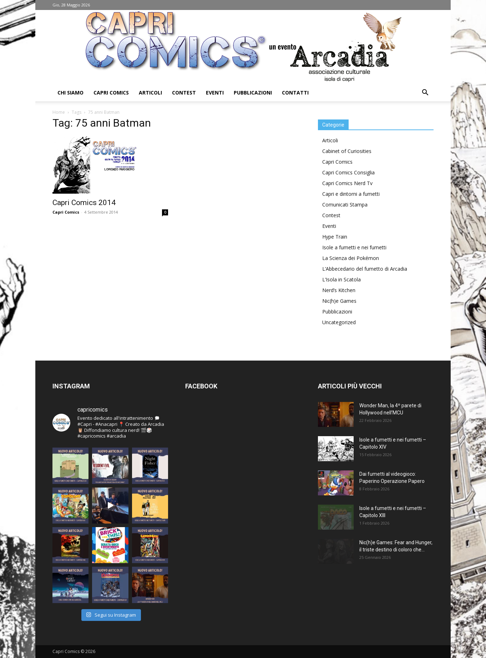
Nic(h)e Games (339, 300)
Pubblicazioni (253, 92)
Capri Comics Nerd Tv (347, 183)
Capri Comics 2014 (84, 202)
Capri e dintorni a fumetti (351, 193)
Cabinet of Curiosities (346, 151)
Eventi (215, 92)
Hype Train (334, 236)
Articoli (150, 92)
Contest (184, 92)
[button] (425, 93)
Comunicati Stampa (345, 204)
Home (58, 112)
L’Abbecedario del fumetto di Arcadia (364, 268)
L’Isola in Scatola (341, 279)
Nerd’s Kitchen (338, 290)
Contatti (295, 92)
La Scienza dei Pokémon (350, 258)
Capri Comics (111, 92)
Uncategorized (339, 322)
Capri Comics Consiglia (348, 172)
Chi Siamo (70, 92)
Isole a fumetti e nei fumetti (354, 247)
